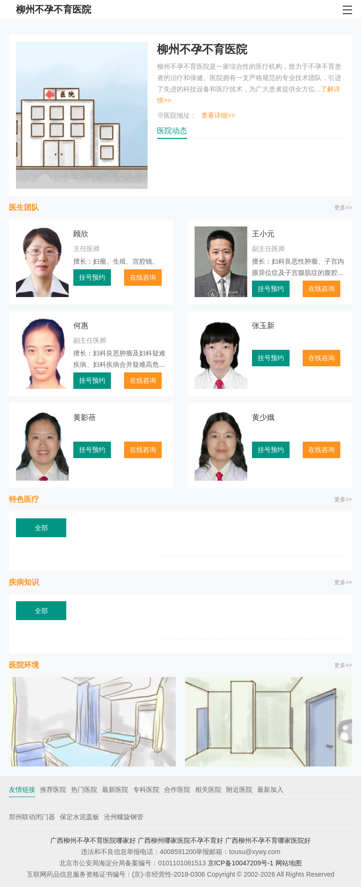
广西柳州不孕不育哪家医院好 (268, 840)
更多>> (343, 207)
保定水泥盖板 (79, 817)
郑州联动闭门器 (32, 817)
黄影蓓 (84, 417)
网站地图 (288, 863)
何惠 (80, 326)
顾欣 (80, 234)
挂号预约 (92, 277)
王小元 (263, 234)
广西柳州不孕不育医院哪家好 (93, 840)
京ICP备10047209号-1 (241, 863)
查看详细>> (218, 115)
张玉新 (263, 326)
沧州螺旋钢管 (123, 817)
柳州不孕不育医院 (202, 49)
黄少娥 (263, 417)
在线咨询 (143, 277)
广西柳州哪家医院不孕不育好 (180, 840)
